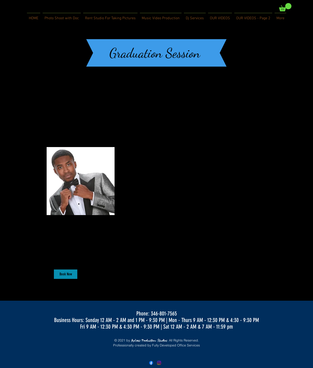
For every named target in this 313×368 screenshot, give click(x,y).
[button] (65, 274)
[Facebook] (151, 362)
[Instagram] (159, 362)
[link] (285, 7)
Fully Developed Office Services (176, 345)
